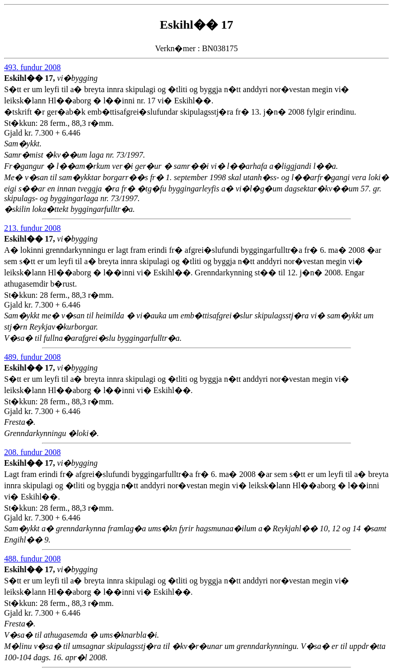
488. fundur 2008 (32, 558)
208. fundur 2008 (32, 452)
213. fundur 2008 (32, 228)
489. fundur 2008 (32, 357)
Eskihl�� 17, (30, 78)
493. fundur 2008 (32, 67)
